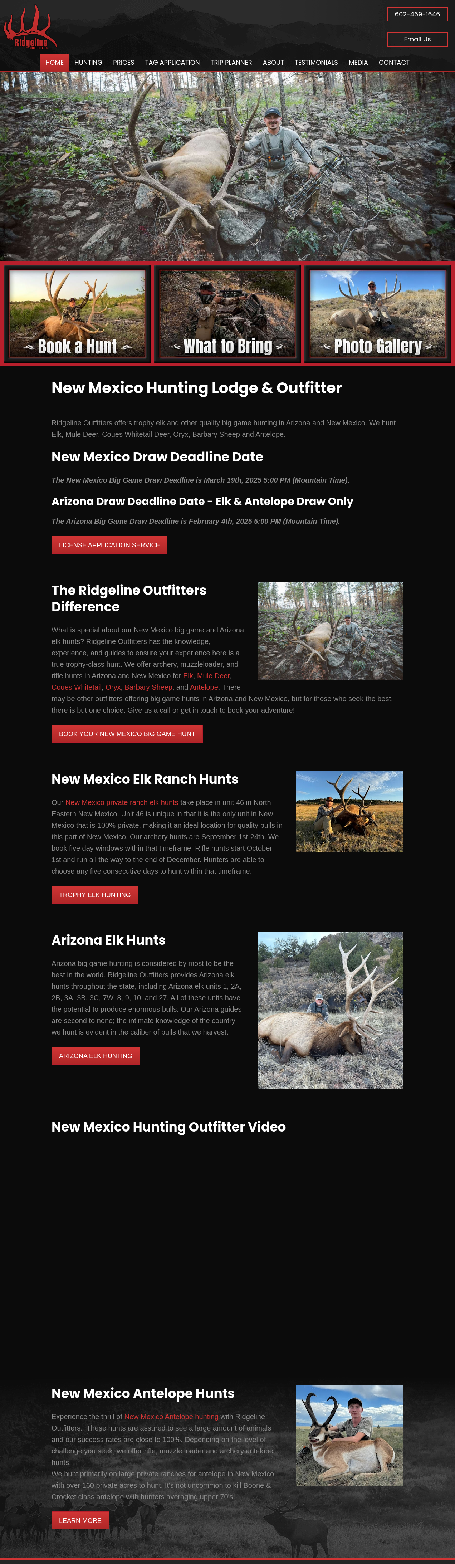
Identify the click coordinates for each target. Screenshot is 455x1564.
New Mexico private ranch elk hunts (121, 802)
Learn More (80, 1520)
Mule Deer (213, 676)
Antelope (204, 687)
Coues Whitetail (77, 687)
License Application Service (109, 545)
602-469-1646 (417, 14)
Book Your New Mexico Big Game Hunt (127, 734)
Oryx (113, 687)
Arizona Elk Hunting (95, 1056)
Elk (188, 676)
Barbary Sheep (148, 687)
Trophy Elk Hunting (95, 895)
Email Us (417, 39)
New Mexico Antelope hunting (171, 1417)
